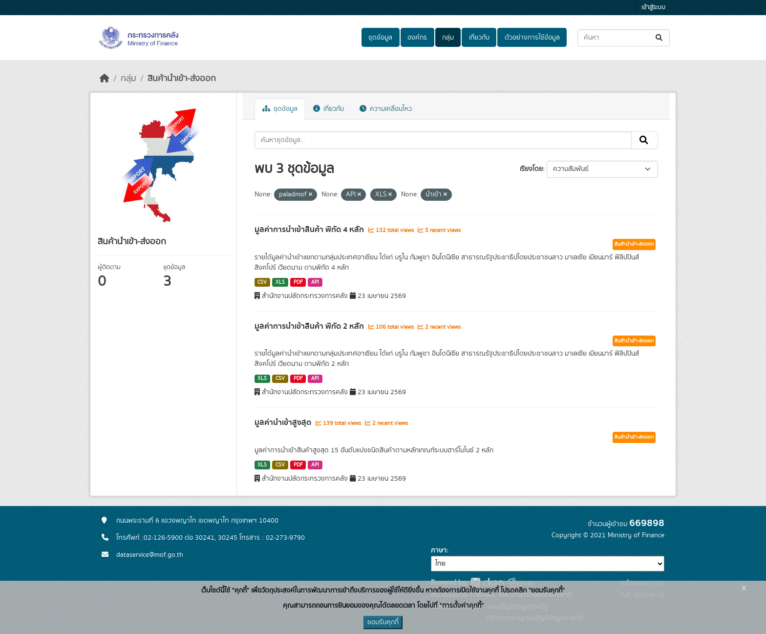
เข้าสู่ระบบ (653, 7)
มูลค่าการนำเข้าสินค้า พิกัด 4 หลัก (310, 229)
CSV (262, 282)
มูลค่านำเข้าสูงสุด (284, 422)
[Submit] (659, 37)
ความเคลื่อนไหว (386, 109)
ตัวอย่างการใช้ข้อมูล (532, 37)
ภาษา (439, 550)
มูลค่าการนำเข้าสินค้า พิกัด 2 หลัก (310, 326)
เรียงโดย (531, 169)
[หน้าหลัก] (104, 78)
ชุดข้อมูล (380, 37)
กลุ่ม (448, 37)
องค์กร (417, 37)
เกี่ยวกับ (479, 37)
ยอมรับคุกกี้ (383, 622)
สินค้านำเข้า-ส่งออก (182, 78)
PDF (298, 282)
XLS (280, 282)
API (315, 282)
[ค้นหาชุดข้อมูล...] (623, 37)
